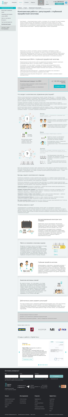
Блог (51, 410)
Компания (14, 2)
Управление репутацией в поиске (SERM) (6, 15)
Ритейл (36, 404)
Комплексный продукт (6, 24)
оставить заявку (59, 3)
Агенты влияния (8, 402)
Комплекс (7, 404)
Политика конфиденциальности (11, 414)
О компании (52, 399)
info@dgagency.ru (21, 387)
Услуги (20, 2)
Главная (20, 7)
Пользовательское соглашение (23, 414)
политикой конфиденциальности (24, 378)
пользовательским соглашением (38, 378)
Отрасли (26, 2)
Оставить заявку (59, 86)
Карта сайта (33, 414)
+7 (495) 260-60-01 (21, 385)
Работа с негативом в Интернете (6, 19)
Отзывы (51, 408)
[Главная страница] (4, 2)
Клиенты (33, 2)
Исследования (4, 28)
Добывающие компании (40, 408)
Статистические (23, 399)
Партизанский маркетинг (6, 22)
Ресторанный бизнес (39, 402)
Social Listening (23, 402)
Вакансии (52, 402)
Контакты (52, 404)
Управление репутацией (7, 7)
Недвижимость (38, 399)
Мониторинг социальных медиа (6, 11)
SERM (6, 406)
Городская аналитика (39, 406)
